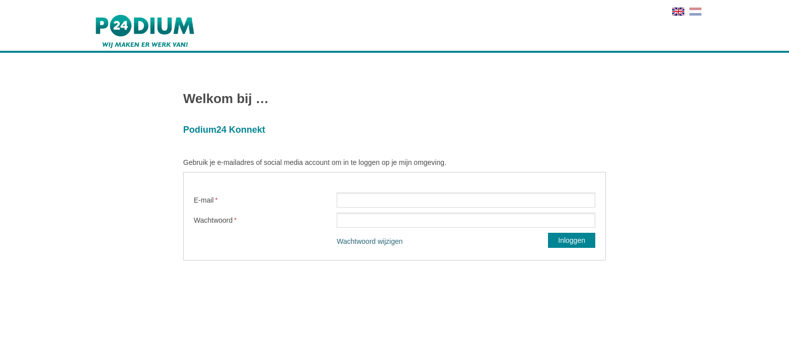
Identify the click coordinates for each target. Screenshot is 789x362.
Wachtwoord (213, 220)
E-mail (204, 200)
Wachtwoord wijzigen (370, 241)
